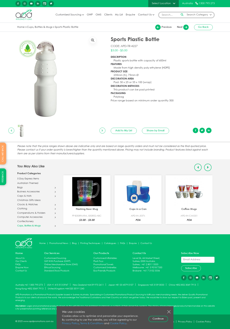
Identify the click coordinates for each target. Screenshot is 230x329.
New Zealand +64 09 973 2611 (88, 285)
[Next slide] (102, 131)
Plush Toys (98, 261)
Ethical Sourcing (52, 268)
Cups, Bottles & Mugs (39, 27)
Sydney (136, 264)
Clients (108, 15)
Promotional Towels (103, 264)
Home (21, 27)
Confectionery (25, 221)
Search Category (197, 15)
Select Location (161, 3)
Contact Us (145, 15)
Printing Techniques (90, 243)
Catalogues (110, 243)
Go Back (203, 27)
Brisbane (137, 271)
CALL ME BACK (3, 153)
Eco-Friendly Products (104, 271)
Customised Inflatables (105, 258)
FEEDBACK (3, 176)
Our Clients (21, 261)
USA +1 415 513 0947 (57, 285)
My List (119, 15)
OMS (98, 15)
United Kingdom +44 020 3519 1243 (66, 289)
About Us (20, 258)
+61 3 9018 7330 (154, 268)
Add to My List (123, 130)
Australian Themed (27, 183)
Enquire (130, 15)
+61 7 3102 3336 (151, 271)
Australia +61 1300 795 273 (29, 285)
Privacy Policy (70, 323)
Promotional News (58, 243)
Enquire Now (22, 268)
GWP (90, 15)
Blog (74, 243)
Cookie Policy (118, 323)
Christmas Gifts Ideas (29, 200)
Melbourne (138, 268)
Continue (158, 319)
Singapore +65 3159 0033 (151, 285)
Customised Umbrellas (104, 268)
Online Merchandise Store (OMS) (61, 264)
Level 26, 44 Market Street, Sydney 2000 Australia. (146, 259)
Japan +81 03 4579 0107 (121, 285)
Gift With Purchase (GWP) (57, 261)
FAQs (122, 243)
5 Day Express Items (28, 179)
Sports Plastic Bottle (66, 27)
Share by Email (155, 130)
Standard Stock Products (56, 271)
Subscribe (191, 268)
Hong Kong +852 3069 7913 (29, 289)
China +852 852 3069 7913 (182, 285)
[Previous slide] (11, 131)
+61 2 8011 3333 (150, 264)
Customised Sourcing (68, 15)
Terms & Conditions (91, 323)
